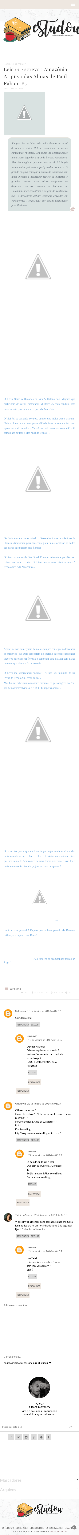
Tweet (25, 993)
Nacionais (10, 64)
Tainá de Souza (23, 1215)
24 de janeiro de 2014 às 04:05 (45, 1251)
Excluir (35, 1024)
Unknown (20, 1011)
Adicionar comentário (15, 1305)
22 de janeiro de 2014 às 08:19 (45, 1155)
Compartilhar (40, 993)
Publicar (57, 993)
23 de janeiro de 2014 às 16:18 (50, 1215)
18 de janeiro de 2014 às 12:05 (45, 1039)
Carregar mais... (12, 1356)
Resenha (21, 64)
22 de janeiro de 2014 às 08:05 (44, 1103)
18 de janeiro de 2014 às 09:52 (44, 1011)
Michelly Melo (58, 1531)
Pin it (69, 993)
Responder (23, 1024)
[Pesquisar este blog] (29, 1426)
